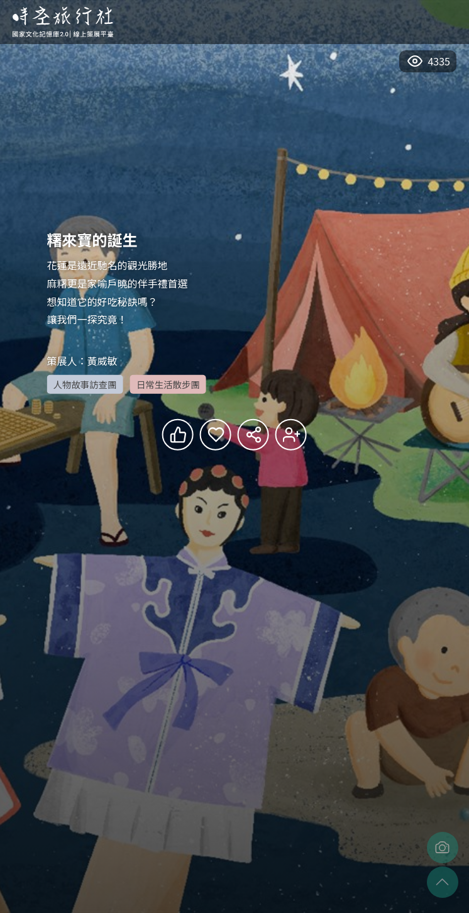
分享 (253, 434)
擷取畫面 (442, 847)
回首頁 (63, 22)
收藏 (215, 434)
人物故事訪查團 (85, 384)
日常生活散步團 (168, 384)
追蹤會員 (291, 434)
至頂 (442, 882)
